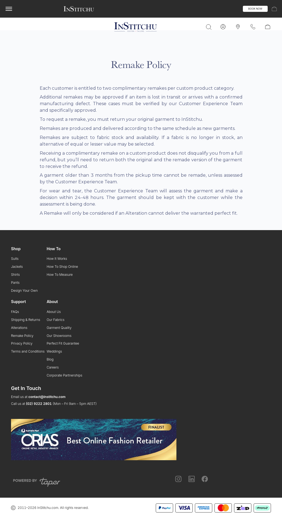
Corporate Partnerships (64, 375)
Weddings (54, 351)
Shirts (15, 274)
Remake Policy (22, 336)
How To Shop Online (62, 267)
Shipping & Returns (25, 320)
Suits (14, 259)
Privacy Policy (22, 343)
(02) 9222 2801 (39, 404)
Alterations (19, 328)
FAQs (15, 312)
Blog (50, 359)
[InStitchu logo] (79, 8)
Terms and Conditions (28, 351)
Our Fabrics (55, 320)
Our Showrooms (59, 336)
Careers (53, 367)
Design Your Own (24, 290)
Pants (15, 282)
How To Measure (60, 274)
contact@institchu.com (47, 397)
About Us (54, 312)
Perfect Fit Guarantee (63, 343)
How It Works (57, 259)
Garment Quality (59, 328)
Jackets (17, 267)
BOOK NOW (255, 8)
